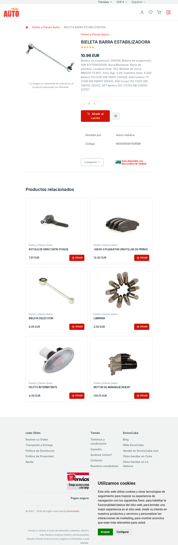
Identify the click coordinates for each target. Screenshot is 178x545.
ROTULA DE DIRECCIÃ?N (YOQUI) (48, 249)
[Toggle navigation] (168, 12)
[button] (159, 12)
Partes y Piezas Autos (46, 27)
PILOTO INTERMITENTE (43, 387)
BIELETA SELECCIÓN (41, 318)
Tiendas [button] (103, 2)
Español (137, 2)
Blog (126, 439)
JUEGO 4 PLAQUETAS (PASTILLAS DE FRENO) (121, 249)
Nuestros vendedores (104, 466)
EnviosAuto (73, 511)
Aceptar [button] (105, 531)
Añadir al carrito (95, 115)
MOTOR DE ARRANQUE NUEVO (112, 387)
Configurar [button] (123, 531)
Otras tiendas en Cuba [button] (137, 456)
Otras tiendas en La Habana (135, 463)
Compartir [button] (90, 162)
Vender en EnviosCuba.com (140, 450)
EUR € (120, 2)
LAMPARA (99, 318)
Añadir (77, 258)
